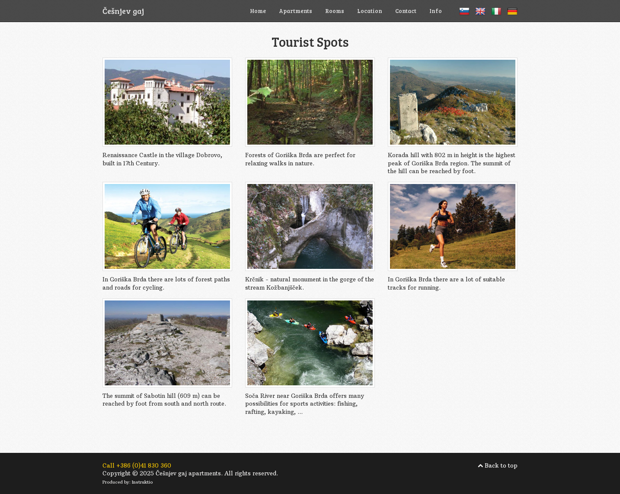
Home (258, 11)
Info (435, 11)
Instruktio (142, 482)
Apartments (295, 11)
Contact (405, 11)
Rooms (334, 11)
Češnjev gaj (123, 11)
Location (369, 11)
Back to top (501, 465)
